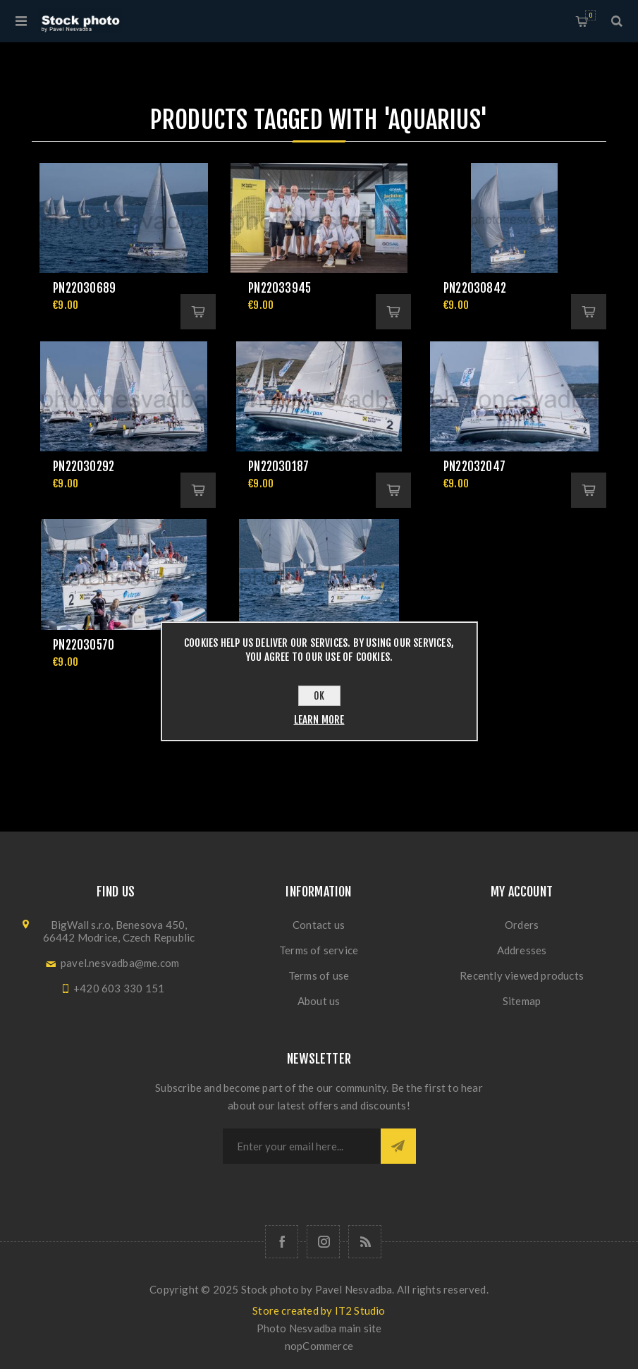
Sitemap (522, 1000)
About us (319, 1000)
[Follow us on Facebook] (281, 1241)
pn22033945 (279, 288)
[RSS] (364, 1241)
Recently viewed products (522, 975)
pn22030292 (83, 466)
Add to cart (198, 312)
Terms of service (318, 950)
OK (319, 696)
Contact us (319, 924)
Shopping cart (590, 15)
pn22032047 (474, 466)
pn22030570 (83, 645)
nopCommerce (319, 1345)
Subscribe (398, 1146)
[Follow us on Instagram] (323, 1241)
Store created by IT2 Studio (318, 1310)
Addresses (522, 950)
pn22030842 (474, 288)
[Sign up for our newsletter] (302, 1146)
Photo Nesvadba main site (319, 1328)
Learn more (319, 719)
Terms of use (318, 975)
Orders (522, 924)
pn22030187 (278, 466)
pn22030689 (84, 288)
